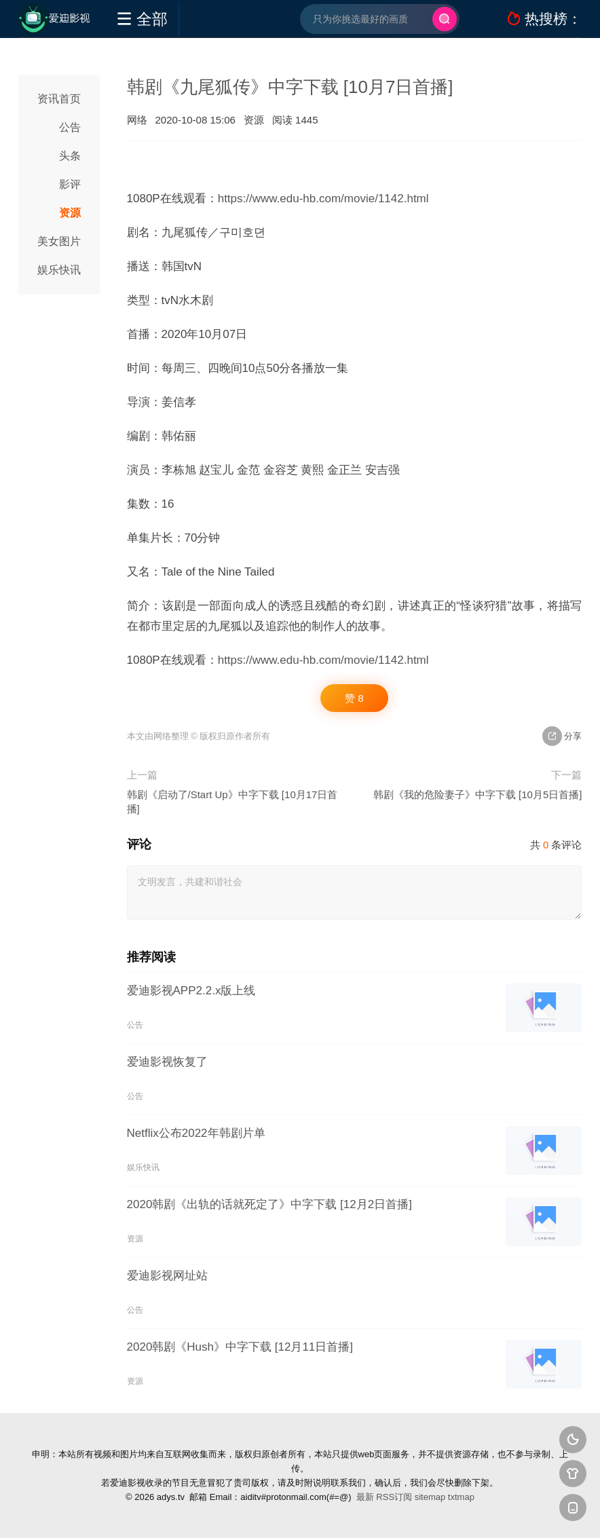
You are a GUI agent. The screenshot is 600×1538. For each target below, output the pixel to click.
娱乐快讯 (59, 270)
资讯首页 (59, 99)
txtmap (461, 1497)
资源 (70, 213)
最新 (365, 1497)
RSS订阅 (394, 1497)
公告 (70, 127)
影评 (70, 184)
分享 (562, 736)
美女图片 (59, 241)
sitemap (430, 1497)
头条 (70, 156)
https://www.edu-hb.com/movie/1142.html (323, 198)
